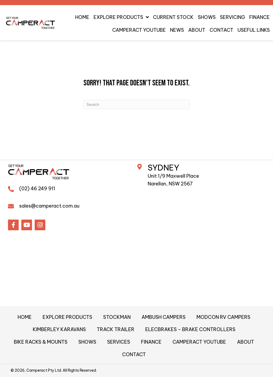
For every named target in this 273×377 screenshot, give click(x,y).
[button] (13, 225)
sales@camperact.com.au (49, 206)
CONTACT (134, 354)
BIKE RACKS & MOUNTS (40, 342)
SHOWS (87, 342)
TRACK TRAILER (115, 329)
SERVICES (118, 342)
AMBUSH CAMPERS (164, 317)
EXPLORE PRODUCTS (67, 317)
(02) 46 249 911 (37, 188)
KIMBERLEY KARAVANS (59, 329)
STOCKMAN (117, 317)
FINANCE (151, 342)
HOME (25, 317)
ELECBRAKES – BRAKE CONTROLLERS (190, 329)
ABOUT (245, 342)
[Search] (136, 104)
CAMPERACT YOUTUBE (199, 342)
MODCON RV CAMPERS (223, 317)
